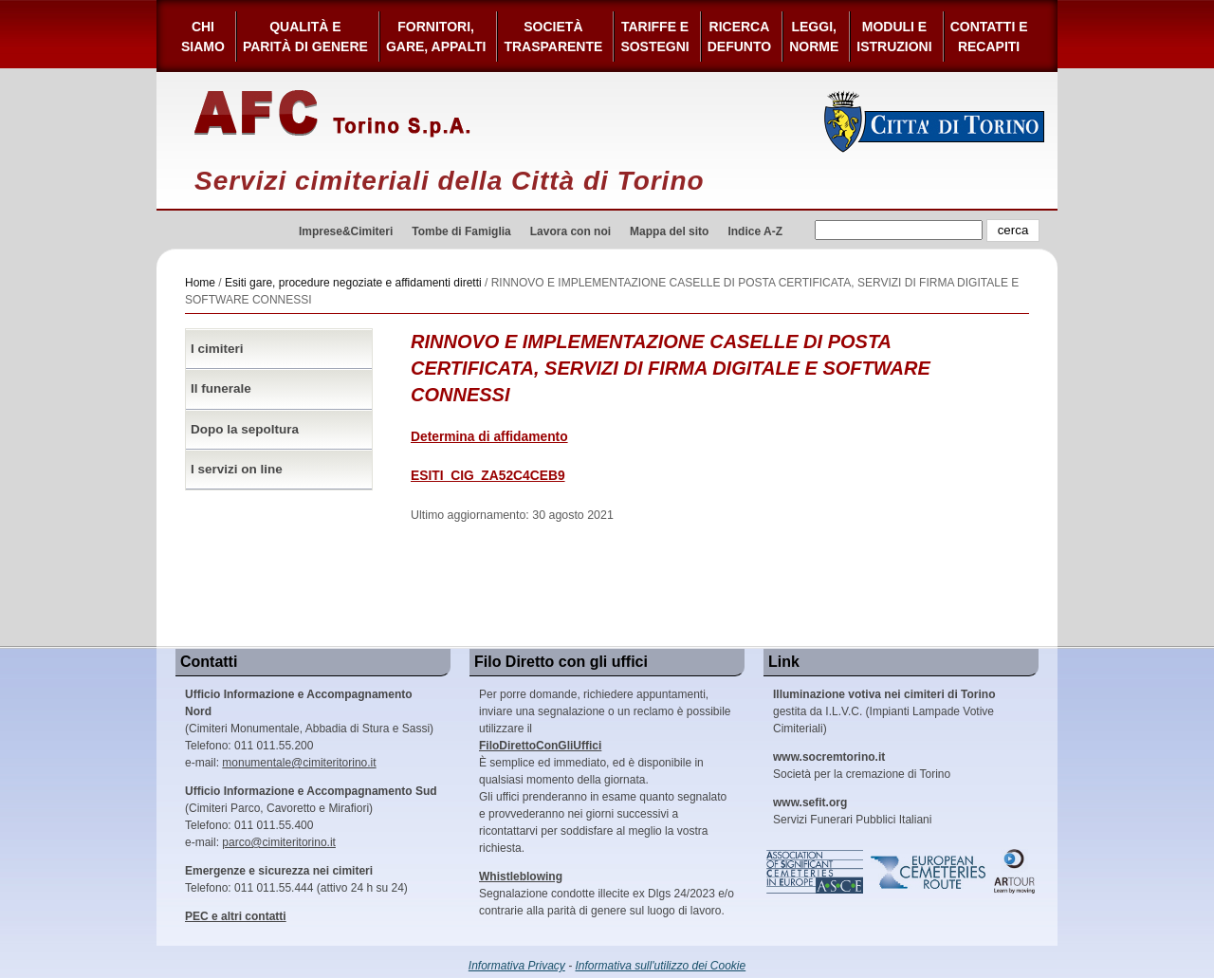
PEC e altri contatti (235, 916)
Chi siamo (203, 36)
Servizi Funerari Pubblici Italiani (852, 811)
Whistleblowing (520, 876)
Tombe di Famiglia (461, 231)
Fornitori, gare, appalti (436, 36)
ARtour (1015, 872)
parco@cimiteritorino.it (279, 842)
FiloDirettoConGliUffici (540, 745)
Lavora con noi (570, 231)
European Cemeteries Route (929, 872)
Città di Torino (934, 121)
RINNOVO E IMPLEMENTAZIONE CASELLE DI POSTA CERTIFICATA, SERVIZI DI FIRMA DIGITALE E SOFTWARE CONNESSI (670, 368)
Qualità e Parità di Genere (305, 36)
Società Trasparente (553, 36)
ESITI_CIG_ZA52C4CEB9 (488, 476)
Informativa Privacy (517, 965)
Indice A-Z (754, 231)
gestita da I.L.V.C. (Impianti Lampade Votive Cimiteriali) (884, 711)
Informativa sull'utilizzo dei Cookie (661, 965)
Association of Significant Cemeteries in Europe (815, 872)
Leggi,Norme (813, 36)
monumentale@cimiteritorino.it (299, 762)
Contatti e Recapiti (989, 36)
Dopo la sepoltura (245, 429)
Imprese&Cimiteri (346, 231)
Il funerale (221, 388)
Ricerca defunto (739, 36)
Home (200, 282)
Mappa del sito (669, 231)
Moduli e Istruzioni (893, 36)
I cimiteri (217, 348)
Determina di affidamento (489, 437)
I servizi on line (237, 469)
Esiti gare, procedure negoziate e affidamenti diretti (353, 282)
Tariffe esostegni (654, 36)
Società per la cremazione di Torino (861, 765)
